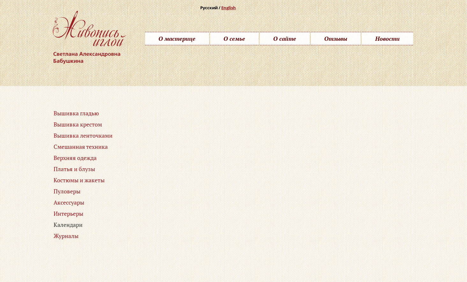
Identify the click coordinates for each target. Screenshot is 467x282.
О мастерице (176, 38)
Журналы (66, 236)
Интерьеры (68, 213)
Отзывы (335, 38)
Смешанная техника (81, 146)
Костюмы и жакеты (79, 180)
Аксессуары (69, 202)
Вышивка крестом (78, 124)
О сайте (284, 38)
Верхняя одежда (75, 158)
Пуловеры (67, 191)
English (228, 8)
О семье (234, 38)
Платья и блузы (74, 169)
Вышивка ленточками (83, 135)
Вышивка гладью (76, 113)
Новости (387, 38)
